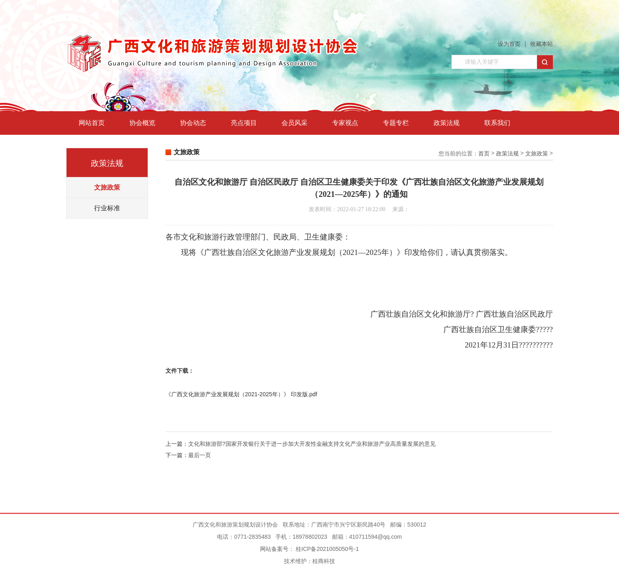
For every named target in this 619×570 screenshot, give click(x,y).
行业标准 (107, 208)
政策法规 (447, 122)
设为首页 (509, 44)
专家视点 (345, 122)
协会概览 (142, 122)
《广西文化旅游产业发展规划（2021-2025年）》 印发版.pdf (241, 394)
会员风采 (294, 122)
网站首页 (92, 122)
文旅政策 (107, 187)
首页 (484, 153)
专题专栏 (396, 122)
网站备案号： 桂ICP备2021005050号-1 (309, 549)
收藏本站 (541, 44)
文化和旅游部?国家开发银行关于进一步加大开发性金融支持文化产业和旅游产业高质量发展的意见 (312, 443)
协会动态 (193, 122)
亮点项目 (244, 122)
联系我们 (497, 122)
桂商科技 (323, 561)
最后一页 (199, 455)
